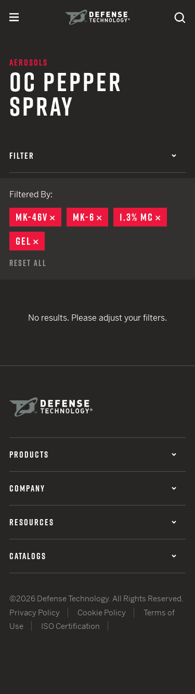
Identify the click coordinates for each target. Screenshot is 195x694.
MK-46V (38, 217)
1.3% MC (143, 217)
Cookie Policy (101, 612)
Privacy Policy (34, 612)
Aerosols (28, 62)
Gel (30, 241)
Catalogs (92, 556)
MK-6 (90, 217)
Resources (92, 522)
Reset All (28, 263)
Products (92, 454)
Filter (92, 155)
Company (92, 488)
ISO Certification (70, 626)
